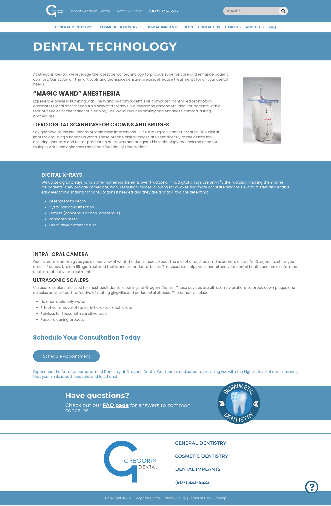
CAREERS (233, 27)
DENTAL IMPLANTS (162, 27)
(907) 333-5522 (164, 11)
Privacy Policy (174, 499)
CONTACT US (209, 27)
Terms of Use (199, 499)
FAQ (272, 27)
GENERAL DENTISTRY (75, 27)
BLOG (188, 27)
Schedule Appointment (70, 356)
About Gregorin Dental (90, 11)
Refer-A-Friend (129, 11)
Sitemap (219, 499)
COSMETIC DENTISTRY (120, 27)
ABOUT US (255, 27)
